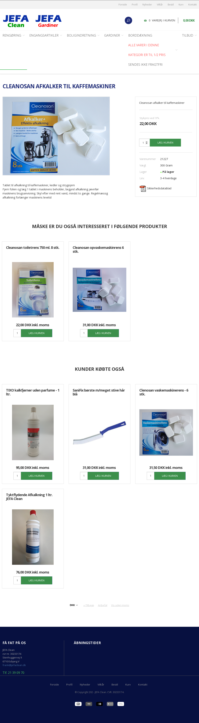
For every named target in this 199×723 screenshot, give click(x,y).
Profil (135, 4)
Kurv (181, 4)
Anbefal (102, 605)
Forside (123, 4)
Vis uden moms (120, 605)
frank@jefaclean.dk (14, 665)
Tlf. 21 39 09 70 (13, 673)
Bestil (171, 4)
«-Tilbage (88, 605)
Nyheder (147, 4)
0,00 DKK (189, 20)
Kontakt (192, 4)
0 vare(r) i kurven (162, 20)
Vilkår (160, 4)
